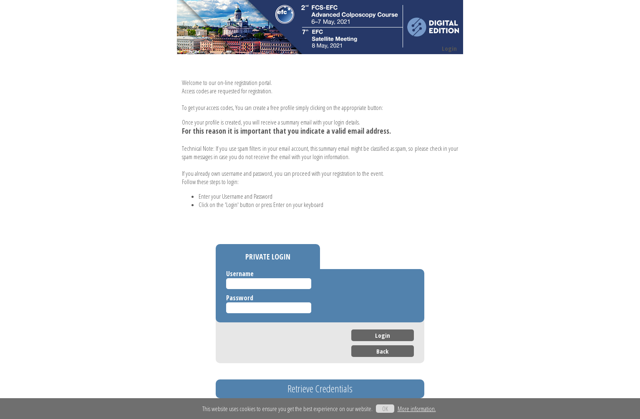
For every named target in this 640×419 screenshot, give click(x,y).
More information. (417, 408)
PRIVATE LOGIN (267, 257)
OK (385, 408)
